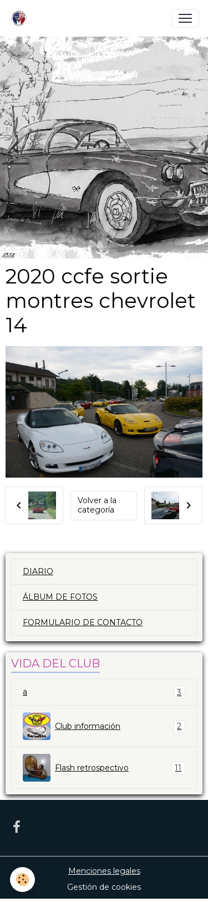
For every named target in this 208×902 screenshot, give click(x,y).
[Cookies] (22, 879)
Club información (104, 726)
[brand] (21, 18)
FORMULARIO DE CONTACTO (83, 622)
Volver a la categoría (97, 505)
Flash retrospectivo (104, 768)
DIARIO (38, 571)
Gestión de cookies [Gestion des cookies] (104, 887)
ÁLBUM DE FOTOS (60, 597)
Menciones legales (104, 871)
